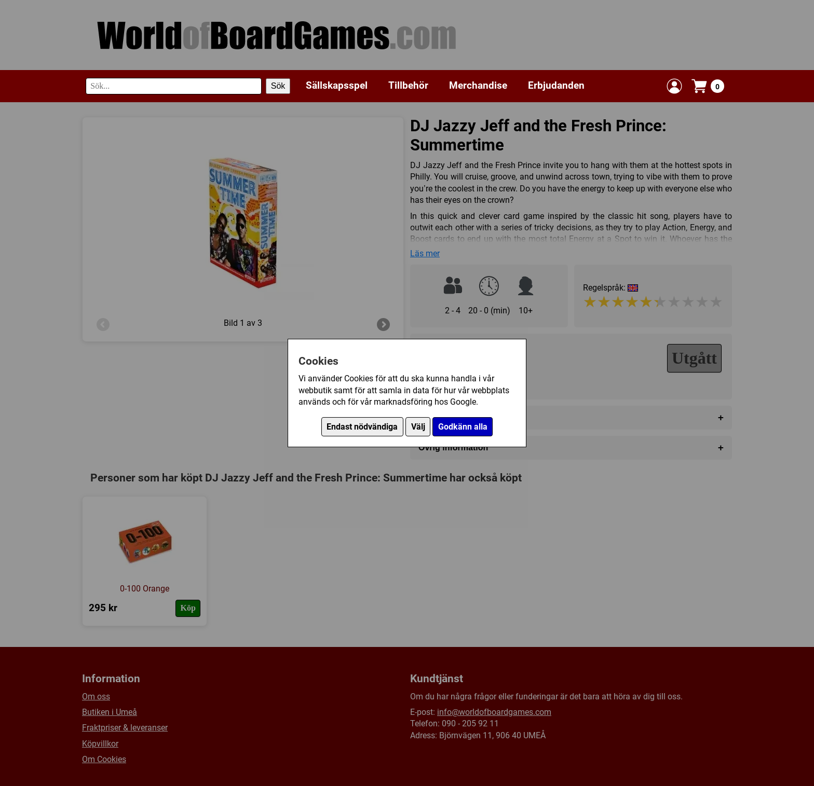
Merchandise (478, 85)
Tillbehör (408, 85)
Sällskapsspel (337, 85)
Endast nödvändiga (362, 427)
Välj (418, 427)
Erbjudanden (556, 85)
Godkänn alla (462, 427)
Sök (278, 85)
